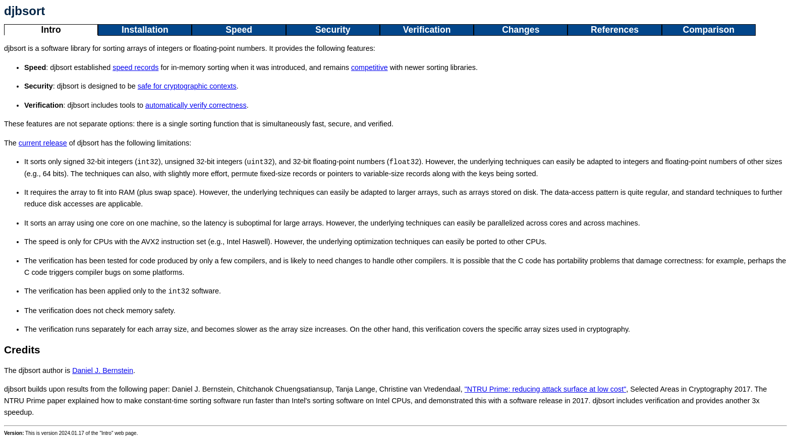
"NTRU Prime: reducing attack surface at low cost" (546, 389)
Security (332, 30)
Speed (238, 30)
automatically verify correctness (196, 105)
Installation (145, 30)
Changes (520, 30)
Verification (427, 30)
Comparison (708, 30)
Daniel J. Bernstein (102, 370)
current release (43, 143)
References (615, 30)
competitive (369, 67)
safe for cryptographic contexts (187, 86)
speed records (135, 67)
